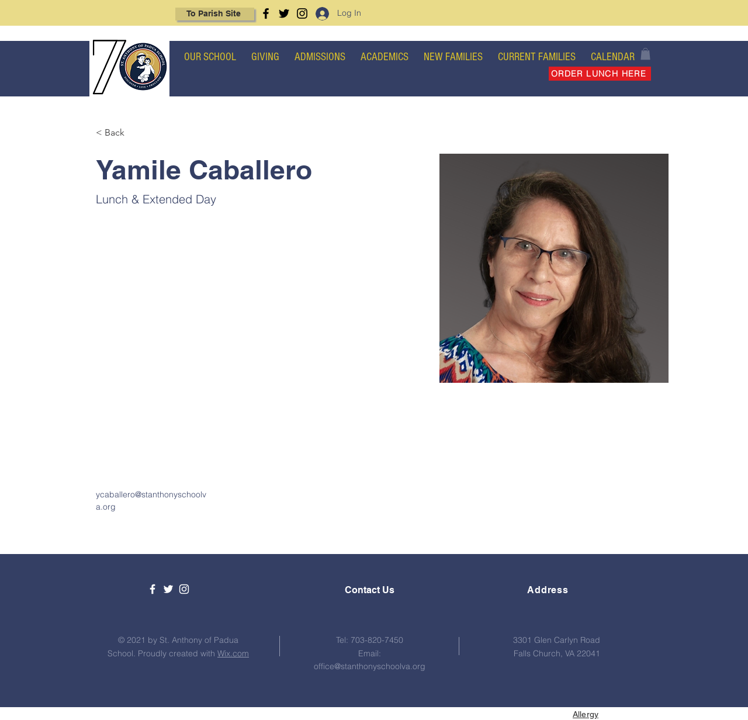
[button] (645, 54)
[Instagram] (302, 13)
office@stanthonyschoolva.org (369, 666)
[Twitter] (284, 13)
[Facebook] (266, 13)
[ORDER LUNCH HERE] (600, 74)
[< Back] (119, 132)
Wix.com (233, 653)
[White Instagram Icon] (184, 589)
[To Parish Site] (214, 14)
